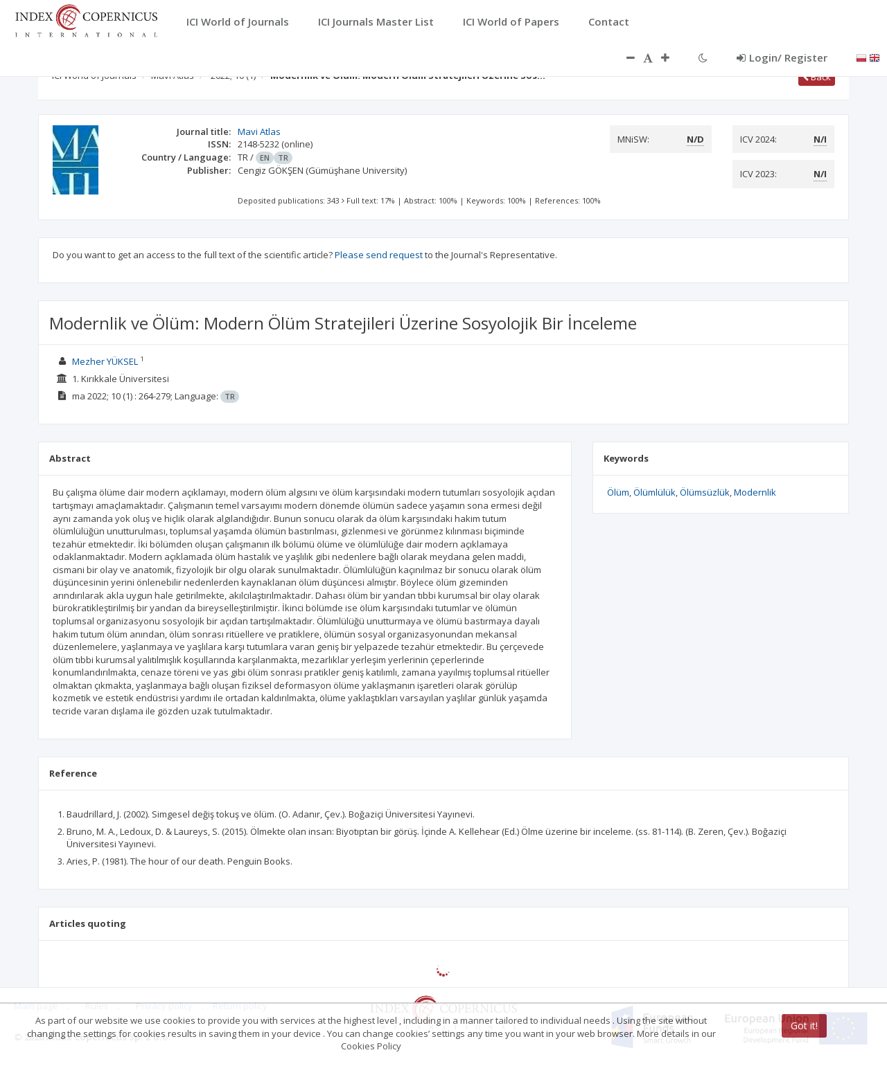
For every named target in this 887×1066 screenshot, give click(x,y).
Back (816, 77)
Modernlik (755, 492)
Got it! (804, 1025)
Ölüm (618, 492)
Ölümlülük (654, 492)
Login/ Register (782, 57)
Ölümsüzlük (705, 492)
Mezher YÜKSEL (105, 361)
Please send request (379, 255)
